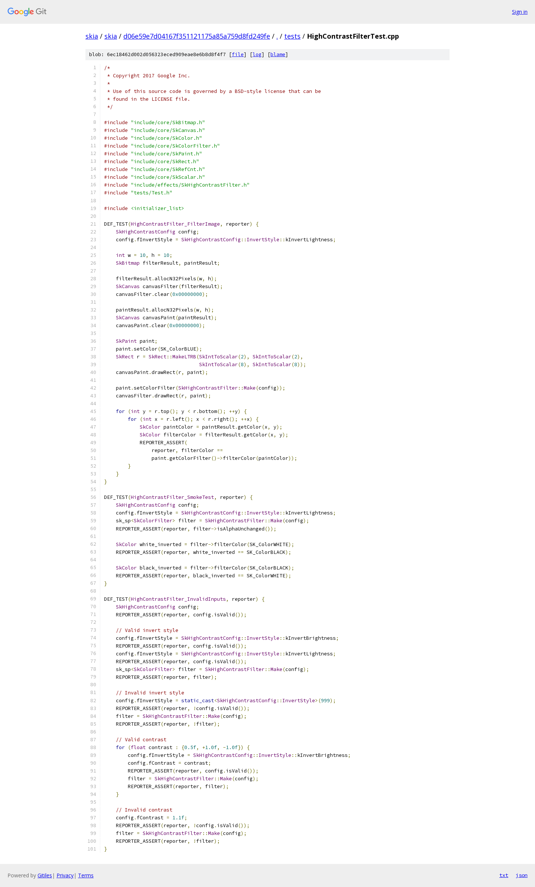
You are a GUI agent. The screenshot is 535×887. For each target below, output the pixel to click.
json (522, 875)
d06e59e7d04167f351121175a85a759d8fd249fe (196, 36)
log (257, 54)
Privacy (65, 875)
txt (503, 875)
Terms (86, 875)
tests (292, 36)
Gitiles (45, 875)
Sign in (520, 11)
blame (277, 54)
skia (91, 36)
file (238, 54)
